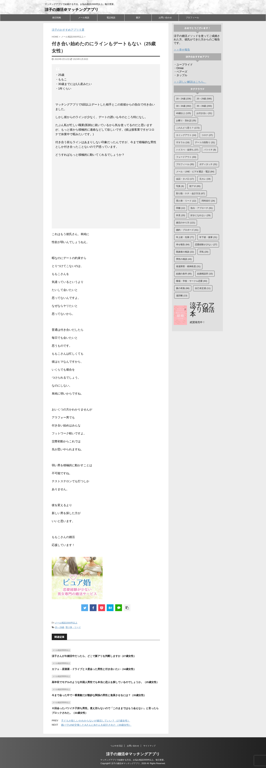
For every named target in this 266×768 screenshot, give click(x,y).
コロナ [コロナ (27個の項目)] (207, 135)
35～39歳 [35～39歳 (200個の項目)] (204, 106)
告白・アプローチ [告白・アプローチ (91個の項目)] (202, 208)
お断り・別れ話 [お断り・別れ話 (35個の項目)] (186, 120)
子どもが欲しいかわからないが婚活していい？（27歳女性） (95, 720)
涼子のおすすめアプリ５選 (68, 29)
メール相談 (83, 17)
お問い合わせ (165, 17)
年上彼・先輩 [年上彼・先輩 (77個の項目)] (185, 237)
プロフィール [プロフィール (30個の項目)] (185, 164)
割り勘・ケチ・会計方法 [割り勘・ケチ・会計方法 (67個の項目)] (190, 193)
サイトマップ (149, 746)
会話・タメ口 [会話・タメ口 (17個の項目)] (185, 179)
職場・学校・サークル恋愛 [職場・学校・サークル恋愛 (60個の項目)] (191, 281)
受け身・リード (73, 627)
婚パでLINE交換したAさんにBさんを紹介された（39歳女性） (96, 724)
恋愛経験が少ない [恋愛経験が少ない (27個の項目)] (206, 244)
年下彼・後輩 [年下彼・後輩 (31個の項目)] (208, 237)
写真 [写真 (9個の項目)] (180, 186)
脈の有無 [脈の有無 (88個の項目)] (182, 288)
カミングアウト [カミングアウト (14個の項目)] (186, 135)
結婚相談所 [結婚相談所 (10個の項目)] (205, 273)
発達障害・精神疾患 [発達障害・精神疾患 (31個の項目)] (188, 266)
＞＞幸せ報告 (182, 49)
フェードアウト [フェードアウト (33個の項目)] (186, 157)
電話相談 (111, 17)
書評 (138, 17)
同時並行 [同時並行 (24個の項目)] (208, 200)
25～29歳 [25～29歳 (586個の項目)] (204, 98)
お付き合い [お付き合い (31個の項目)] (204, 113)
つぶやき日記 (116, 746)
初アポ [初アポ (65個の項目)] (195, 186)
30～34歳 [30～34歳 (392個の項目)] (183, 106)
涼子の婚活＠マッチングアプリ (72, 9)
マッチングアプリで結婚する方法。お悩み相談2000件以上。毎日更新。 (133, 760)
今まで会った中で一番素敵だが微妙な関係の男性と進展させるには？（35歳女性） (99, 695)
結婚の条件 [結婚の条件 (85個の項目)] (184, 273)
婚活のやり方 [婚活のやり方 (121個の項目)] (185, 222)
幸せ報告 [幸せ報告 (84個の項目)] (182, 244)
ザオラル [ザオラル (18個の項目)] (182, 142)
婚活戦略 (56, 17)
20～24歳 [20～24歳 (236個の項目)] (183, 98)
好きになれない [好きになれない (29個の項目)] (201, 215)
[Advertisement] (106, 193)
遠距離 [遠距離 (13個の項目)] (181, 295)
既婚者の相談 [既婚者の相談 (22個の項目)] (185, 252)
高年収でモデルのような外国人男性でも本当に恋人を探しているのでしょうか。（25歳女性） (105, 682)
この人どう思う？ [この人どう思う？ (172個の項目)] (188, 128)
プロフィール (192, 17)
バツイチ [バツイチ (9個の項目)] (210, 149)
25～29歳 (59, 627)
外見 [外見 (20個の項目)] (180, 215)
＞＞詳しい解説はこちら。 (190, 81)
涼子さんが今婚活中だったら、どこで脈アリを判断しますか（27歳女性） (94, 656)
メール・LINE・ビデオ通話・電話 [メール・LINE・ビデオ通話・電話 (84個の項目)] (195, 171)
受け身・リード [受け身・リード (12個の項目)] (186, 200)
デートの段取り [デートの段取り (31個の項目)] (205, 142)
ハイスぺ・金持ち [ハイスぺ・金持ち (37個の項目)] (187, 149)
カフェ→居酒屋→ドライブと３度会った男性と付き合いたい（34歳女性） (94, 669)
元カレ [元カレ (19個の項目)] (205, 179)
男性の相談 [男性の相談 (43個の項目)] (184, 259)
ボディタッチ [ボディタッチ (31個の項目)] (208, 164)
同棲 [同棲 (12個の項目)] (180, 208)
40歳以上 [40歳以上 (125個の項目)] (183, 113)
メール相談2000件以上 (66, 622)
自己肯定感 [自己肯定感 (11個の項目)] (203, 288)
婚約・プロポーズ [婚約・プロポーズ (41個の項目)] (187, 230)
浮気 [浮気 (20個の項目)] (203, 252)
